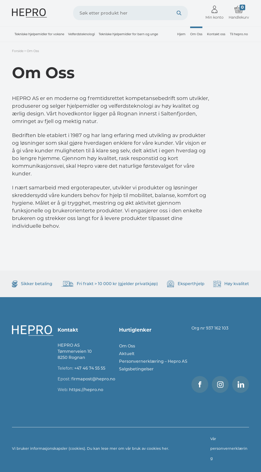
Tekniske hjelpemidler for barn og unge (128, 34)
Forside (17, 51)
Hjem (181, 34)
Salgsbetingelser (136, 369)
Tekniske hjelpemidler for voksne (39, 34)
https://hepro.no (86, 389)
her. (165, 448)
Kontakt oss (216, 34)
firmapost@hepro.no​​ (93, 379)
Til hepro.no (239, 34)
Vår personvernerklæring (228, 449)
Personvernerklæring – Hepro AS (153, 361)
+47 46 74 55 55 (89, 368)
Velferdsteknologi (81, 34)
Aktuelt (127, 353)
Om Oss (196, 34)
